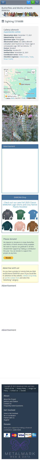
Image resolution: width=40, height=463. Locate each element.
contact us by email (29, 276)
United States (23, 57)
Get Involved (9, 410)
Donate (23, 391)
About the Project (10, 399)
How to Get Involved (11, 413)
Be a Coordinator (10, 415)
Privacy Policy (21, 388)
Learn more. (17, 430)
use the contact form (12, 278)
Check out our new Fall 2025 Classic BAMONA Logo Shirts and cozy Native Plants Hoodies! (20, 204)
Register (6, 420)
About (6, 395)
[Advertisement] (20, 170)
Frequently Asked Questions (13, 406)
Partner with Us (9, 418)
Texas (31, 57)
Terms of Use (9, 388)
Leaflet (12, 98)
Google (23, 98)
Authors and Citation (11, 401)
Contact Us (14, 391)
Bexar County (8, 59)
